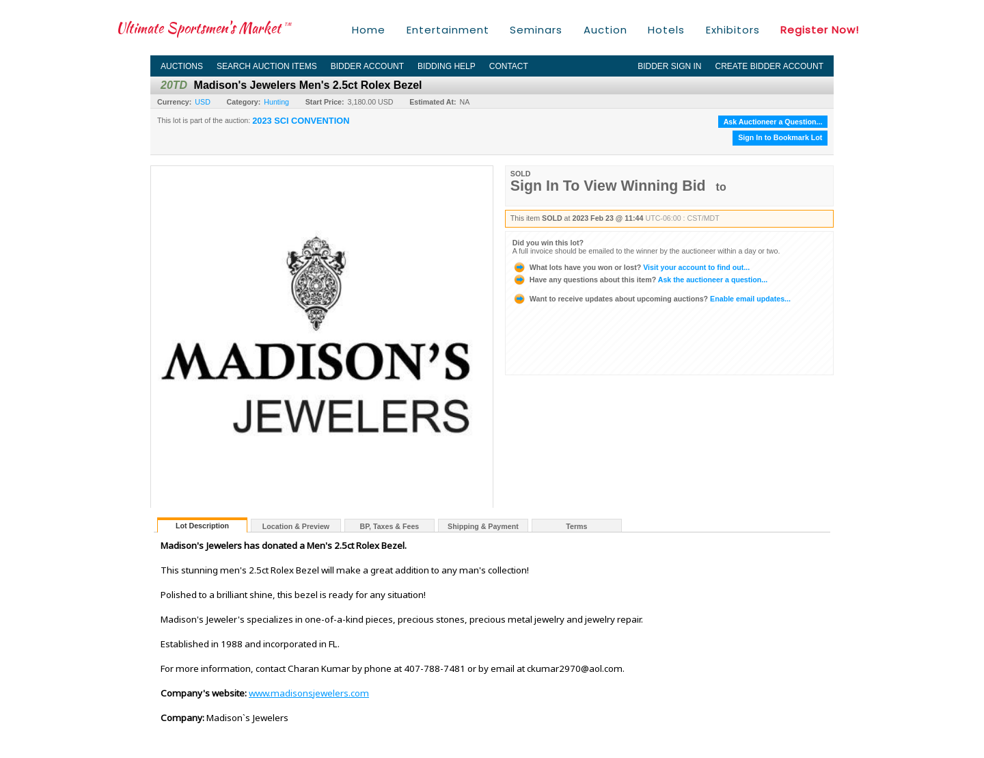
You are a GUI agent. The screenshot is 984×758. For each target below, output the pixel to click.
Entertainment (448, 30)
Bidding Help (447, 66)
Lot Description (202, 526)
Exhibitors (733, 30)
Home (368, 30)
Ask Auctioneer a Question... (773, 122)
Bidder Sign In (669, 66)
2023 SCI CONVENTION (300, 121)
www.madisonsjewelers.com (309, 693)
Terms (576, 526)
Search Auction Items (267, 66)
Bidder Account (367, 66)
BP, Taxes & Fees (390, 526)
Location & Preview (295, 526)
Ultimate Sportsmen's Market (203, 28)
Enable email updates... (651, 299)
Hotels (666, 30)
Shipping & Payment (483, 526)
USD (202, 102)
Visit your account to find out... (631, 267)
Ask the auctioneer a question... (639, 279)
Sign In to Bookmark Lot (780, 137)
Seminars (536, 30)
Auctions (182, 66)
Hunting (276, 102)
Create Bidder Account (769, 66)
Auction (605, 30)
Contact (508, 66)
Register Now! (819, 30)
